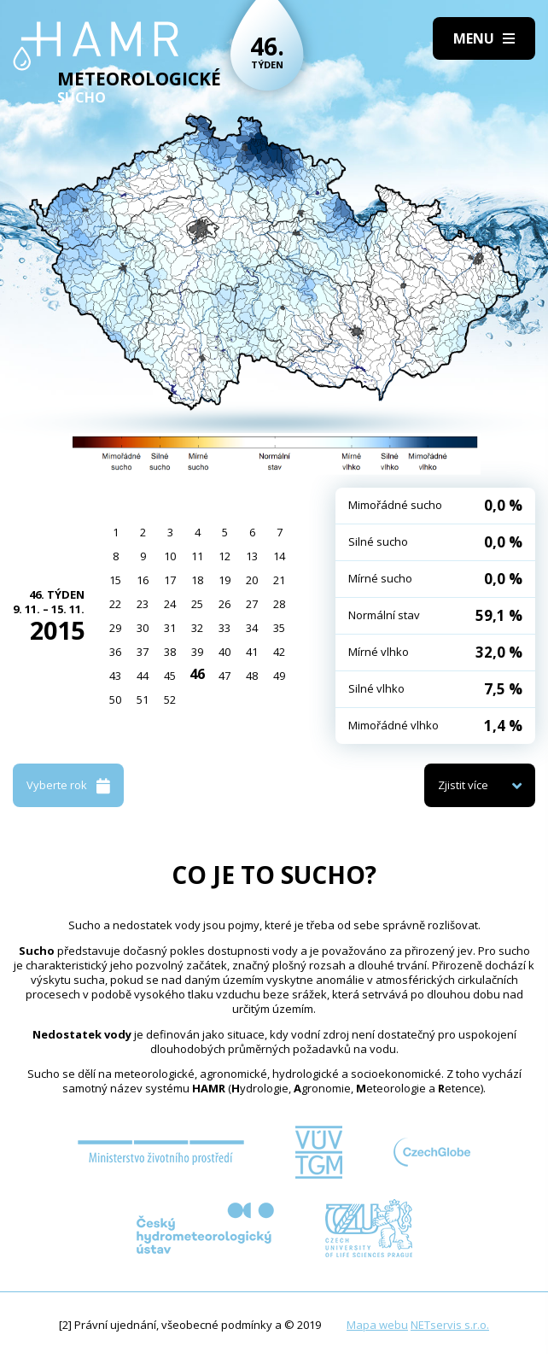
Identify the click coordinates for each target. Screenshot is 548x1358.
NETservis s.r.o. (450, 1324)
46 (197, 673)
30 (143, 627)
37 (143, 651)
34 (252, 627)
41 (252, 651)
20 (252, 580)
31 (170, 627)
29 (115, 627)
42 (279, 651)
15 (115, 580)
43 (115, 675)
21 (279, 580)
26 (224, 604)
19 (224, 580)
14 (279, 556)
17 (170, 580)
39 (197, 651)
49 (279, 675)
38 (170, 651)
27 (252, 604)
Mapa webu (377, 1324)
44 (143, 675)
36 (115, 651)
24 (170, 604)
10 (170, 556)
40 (224, 651)
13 (252, 556)
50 (115, 699)
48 (252, 675)
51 (143, 699)
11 (197, 556)
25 (197, 604)
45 (170, 675)
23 (143, 604)
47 (224, 675)
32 (197, 627)
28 (279, 604)
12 (224, 556)
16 (143, 580)
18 (197, 580)
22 (115, 604)
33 (224, 627)
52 (170, 699)
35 (279, 627)
